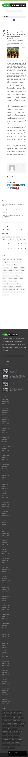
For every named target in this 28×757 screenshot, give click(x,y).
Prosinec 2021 (6, 435)
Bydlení (15, 264)
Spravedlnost (12, 289)
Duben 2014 (6, 638)
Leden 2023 (6, 408)
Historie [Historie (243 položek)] (9, 723)
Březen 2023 (6, 403)
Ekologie (16, 267)
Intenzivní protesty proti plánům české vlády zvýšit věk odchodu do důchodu (17, 370)
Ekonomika (22, 267)
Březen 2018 (6, 535)
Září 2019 (5, 495)
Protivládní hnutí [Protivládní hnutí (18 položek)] (16, 734)
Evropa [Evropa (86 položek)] (10, 720)
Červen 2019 (6, 502)
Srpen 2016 (5, 578)
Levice (17, 40)
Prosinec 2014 (6, 620)
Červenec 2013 (6, 659)
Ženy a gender (6, 294)
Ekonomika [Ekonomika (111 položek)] (5, 720)
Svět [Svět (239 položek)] (4, 742)
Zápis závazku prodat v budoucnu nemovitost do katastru (13, 205)
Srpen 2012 (5, 681)
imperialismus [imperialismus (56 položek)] (16, 723)
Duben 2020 (6, 479)
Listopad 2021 (6, 437)
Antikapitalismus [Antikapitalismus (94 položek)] (6, 715)
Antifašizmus (19, 259)
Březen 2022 (6, 428)
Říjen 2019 (5, 493)
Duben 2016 (6, 587)
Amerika (13, 259)
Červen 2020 (6, 475)
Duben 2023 (6, 401)
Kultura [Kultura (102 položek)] (22, 723)
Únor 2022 (5, 430)
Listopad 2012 (6, 674)
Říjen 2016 (5, 573)
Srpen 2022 (5, 417)
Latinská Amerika (18, 273)
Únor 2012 (5, 694)
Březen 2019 (6, 508)
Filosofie (17, 270)
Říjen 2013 (5, 652)
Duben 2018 (6, 533)
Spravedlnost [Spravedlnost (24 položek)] (20, 739)
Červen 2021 (6, 448)
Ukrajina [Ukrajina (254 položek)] (8, 742)
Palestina (21, 40)
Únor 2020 (5, 484)
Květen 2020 (6, 477)
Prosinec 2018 (6, 515)
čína (11, 267)
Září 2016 (5, 576)
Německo (5, 278)
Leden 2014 (6, 645)
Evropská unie (11, 270)
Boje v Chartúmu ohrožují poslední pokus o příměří (17, 382)
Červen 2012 (6, 685)
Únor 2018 (5, 538)
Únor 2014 (5, 643)
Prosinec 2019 (6, 488)
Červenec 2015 (6, 605)
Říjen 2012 (5, 676)
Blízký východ (13, 40)
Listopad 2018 (6, 517)
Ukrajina (22, 289)
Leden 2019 (6, 513)
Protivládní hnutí (6, 283)
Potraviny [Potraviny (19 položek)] (5, 734)
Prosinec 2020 (6, 461)
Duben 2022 (6, 426)
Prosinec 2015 (6, 596)
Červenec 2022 (6, 419)
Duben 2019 (6, 506)
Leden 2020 (6, 486)
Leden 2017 (6, 567)
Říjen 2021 (5, 439)
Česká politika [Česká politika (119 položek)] (13, 745)
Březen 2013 (6, 667)
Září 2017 (5, 549)
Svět (18, 289)
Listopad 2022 (6, 410)
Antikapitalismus (6, 262)
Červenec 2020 (6, 473)
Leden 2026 (6, 399)
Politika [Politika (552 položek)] (20, 731)
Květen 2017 (6, 558)
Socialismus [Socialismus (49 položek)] (15, 736)
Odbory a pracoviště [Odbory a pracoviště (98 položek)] (7, 731)
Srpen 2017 (5, 551)
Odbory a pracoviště (13, 278)
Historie (22, 270)
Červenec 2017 (6, 553)
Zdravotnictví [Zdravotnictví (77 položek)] (5, 745)
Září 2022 (5, 414)
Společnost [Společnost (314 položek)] (13, 739)
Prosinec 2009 (6, 701)
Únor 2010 (5, 697)
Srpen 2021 (5, 444)
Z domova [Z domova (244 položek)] (18, 742)
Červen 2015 (6, 607)
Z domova (15, 292)
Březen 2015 (6, 614)
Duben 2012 (6, 690)
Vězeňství (9, 292)
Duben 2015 (6, 612)
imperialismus (5, 273)
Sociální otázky (18, 286)
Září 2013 (5, 654)
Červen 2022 (6, 421)
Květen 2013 (6, 663)
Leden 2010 (6, 699)
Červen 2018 (6, 529)
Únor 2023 (5, 405)
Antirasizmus (14, 262)
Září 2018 (5, 522)
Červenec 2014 (6, 632)
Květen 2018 (6, 531)
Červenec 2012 (6, 683)
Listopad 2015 (6, 598)
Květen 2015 (6, 609)
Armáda (20, 262)
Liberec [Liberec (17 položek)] (4, 728)
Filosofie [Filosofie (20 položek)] (4, 723)
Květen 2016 (6, 585)
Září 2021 (5, 441)
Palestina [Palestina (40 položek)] (15, 731)
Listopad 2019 (6, 491)
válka (4, 292)
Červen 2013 (6, 661)
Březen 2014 (6, 641)
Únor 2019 (5, 511)
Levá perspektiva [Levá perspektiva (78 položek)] (20, 726)
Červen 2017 (6, 556)
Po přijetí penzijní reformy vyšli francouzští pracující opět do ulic (17, 389)
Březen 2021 (6, 455)
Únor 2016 (5, 591)
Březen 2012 (6, 692)
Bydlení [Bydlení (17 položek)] (15, 717)
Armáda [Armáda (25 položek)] (20, 715)
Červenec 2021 (6, 446)
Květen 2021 (6, 450)
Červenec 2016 (6, 580)
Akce (8, 259)
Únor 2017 (5, 565)
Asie (4, 264)
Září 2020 (5, 468)
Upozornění (5, 364)
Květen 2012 (6, 688)
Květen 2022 (6, 423)
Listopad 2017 (6, 544)
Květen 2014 (6, 636)
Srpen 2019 (5, 497)
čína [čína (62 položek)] (18, 745)
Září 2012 (5, 679)
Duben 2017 (6, 560)
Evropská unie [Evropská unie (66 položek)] (17, 720)
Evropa (4, 270)
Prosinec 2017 (6, 542)
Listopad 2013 (6, 650)
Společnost (5, 289)
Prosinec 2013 (6, 647)
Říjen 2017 (5, 547)
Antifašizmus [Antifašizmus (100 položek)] (19, 712)
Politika (8, 41)
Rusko (18, 283)
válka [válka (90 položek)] (13, 742)
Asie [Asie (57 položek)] (4, 717)
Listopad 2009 (6, 703)
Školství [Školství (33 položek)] (4, 747)
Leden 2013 (6, 670)
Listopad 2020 (6, 464)
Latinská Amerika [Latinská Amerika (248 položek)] (6, 726)
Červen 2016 (6, 582)
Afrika (4, 259)
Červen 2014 (6, 634)
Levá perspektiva (6, 275)
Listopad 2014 (6, 623)
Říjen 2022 (5, 412)
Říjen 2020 (5, 466)
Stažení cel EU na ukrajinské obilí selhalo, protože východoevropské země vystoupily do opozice (17, 376)
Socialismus (10, 286)
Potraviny (10, 281)
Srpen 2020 (5, 470)
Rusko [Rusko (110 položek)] (10, 736)
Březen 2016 (6, 589)
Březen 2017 (6, 562)
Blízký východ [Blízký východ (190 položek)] (9, 717)
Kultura (11, 273)
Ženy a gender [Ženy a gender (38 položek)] (11, 747)
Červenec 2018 (6, 526)
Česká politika (6, 267)
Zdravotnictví (21, 292)
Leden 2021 (6, 459)
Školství (4, 286)
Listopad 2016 (6, 571)
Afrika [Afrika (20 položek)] (4, 712)
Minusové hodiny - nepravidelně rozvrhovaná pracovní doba (12, 210)
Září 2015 (5, 600)
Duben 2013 (6, 665)
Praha (15, 281)
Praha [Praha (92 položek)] (10, 734)
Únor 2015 (5, 616)
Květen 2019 (6, 504)
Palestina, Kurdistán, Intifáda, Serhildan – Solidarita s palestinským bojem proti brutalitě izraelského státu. (16, 35)
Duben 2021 (6, 453)
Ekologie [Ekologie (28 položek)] (21, 717)
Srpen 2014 (5, 629)
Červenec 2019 (6, 500)
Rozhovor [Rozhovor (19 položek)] (5, 736)
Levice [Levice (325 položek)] (13, 726)
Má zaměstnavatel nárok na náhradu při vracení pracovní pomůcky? (13, 216)
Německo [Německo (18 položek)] (14, 728)
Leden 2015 (6, 618)
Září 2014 (5, 627)
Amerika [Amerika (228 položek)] (13, 712)
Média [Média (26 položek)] (9, 728)
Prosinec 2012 (6, 672)
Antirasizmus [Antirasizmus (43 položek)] (14, 715)
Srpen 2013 (5, 656)
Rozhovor (13, 283)
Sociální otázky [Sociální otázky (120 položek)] (6, 739)
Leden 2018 (6, 540)
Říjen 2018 (5, 520)
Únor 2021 (5, 457)
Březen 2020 (6, 482)
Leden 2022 (6, 432)
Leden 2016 (6, 594)
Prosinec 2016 (6, 569)
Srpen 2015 (5, 603)
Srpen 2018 (5, 524)
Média (17, 275)
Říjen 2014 (5, 625)
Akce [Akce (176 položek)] (8, 712)
